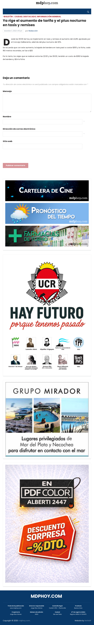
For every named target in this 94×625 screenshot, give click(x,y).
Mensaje (7, 91)
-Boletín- (8, 16)
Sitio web (7, 141)
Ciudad (18, 16)
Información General (49, 16)
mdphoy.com (46, 596)
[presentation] (21, 157)
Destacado (29, 16)
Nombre (7, 116)
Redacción (33, 31)
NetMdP (88, 620)
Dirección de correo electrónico (19, 129)
